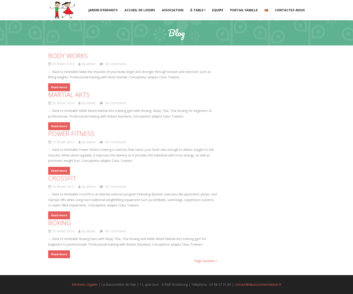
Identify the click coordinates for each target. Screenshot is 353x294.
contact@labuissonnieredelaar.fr (258, 284)
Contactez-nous (290, 10)
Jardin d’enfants (103, 10)
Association (172, 10)
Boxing (59, 222)
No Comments (115, 64)
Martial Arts (69, 94)
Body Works (68, 55)
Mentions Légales (85, 284)
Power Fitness (71, 133)
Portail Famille (244, 10)
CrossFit (62, 178)
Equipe (217, 10)
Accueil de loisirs (139, 10)
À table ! (197, 10)
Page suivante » (205, 261)
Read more (59, 87)
